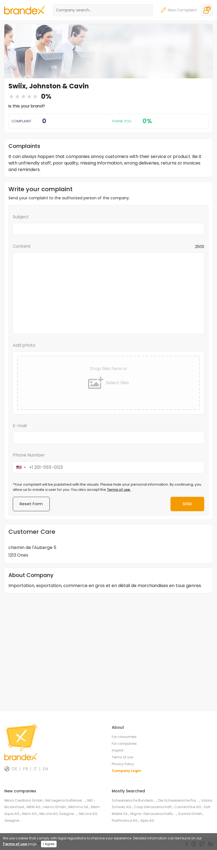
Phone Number (29, 455)
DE (14, 769)
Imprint (117, 750)
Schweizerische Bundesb (134, 800)
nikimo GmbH (54, 807)
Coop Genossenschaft (153, 807)
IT (35, 769)
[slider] (23, 96)
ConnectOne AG (188, 807)
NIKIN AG (34, 807)
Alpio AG (147, 820)
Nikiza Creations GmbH (23, 800)
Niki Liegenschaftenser (65, 800)
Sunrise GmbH (190, 813)
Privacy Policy (123, 764)
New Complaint (179, 10)
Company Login (126, 771)
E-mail (20, 426)
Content (22, 246)
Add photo (24, 345)
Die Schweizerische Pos (178, 800)
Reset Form (31, 504)
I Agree (48, 844)
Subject (21, 217)
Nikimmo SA (78, 807)
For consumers (124, 737)
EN (45, 769)
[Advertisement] (108, 636)
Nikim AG (30, 813)
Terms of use (119, 489)
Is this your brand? (26, 106)
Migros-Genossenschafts (153, 813)
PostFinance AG (125, 820)
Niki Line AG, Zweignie (58, 813)
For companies (124, 744)
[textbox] (108, 293)
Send (187, 504)
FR (25, 769)
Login (207, 10)
